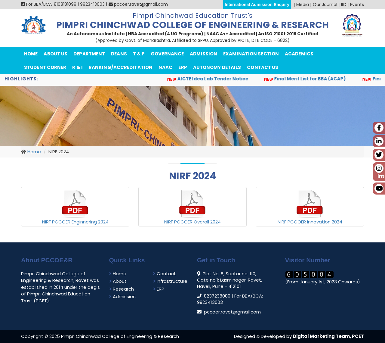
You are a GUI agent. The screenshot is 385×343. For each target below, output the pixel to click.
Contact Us (262, 67)
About (118, 281)
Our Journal (325, 5)
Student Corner (45, 67)
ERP (182, 67)
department (89, 54)
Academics (299, 54)
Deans (119, 54)
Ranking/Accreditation (120, 67)
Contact (164, 273)
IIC (343, 5)
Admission (203, 54)
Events (357, 5)
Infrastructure (170, 281)
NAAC (165, 67)
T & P (139, 54)
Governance (167, 54)
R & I (77, 67)
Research (121, 289)
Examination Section (251, 54)
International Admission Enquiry (257, 4)
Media (302, 5)
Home (31, 54)
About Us (55, 54)
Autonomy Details (217, 67)
